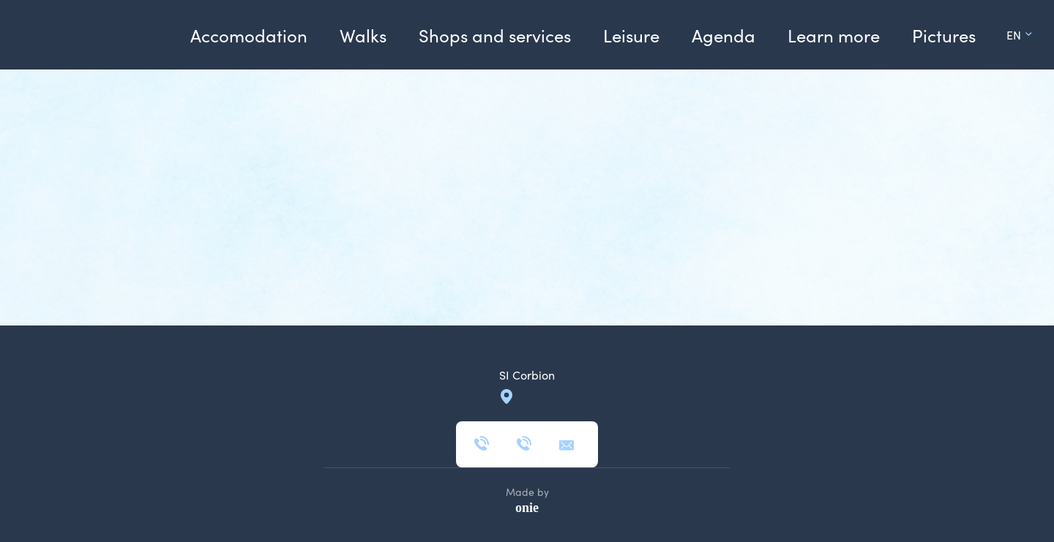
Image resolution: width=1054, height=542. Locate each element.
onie (527, 507)
